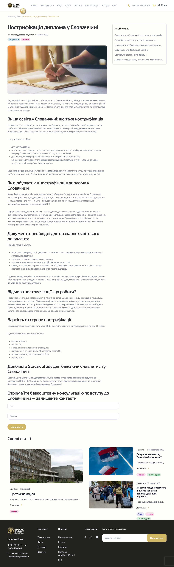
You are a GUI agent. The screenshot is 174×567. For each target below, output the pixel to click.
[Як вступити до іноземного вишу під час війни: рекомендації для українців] (128, 500)
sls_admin (30, 35)
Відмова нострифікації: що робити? (131, 49)
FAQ (60, 560)
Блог (114, 5)
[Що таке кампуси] (46, 481)
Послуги (78, 5)
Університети (47, 5)
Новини (25, 39)
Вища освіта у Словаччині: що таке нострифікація (138, 35)
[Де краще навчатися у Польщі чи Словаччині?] (128, 461)
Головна (34, 5)
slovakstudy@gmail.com (18, 556)
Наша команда (65, 537)
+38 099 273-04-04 (139, 5)
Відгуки (105, 5)
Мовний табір (91, 5)
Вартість (42, 551)
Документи (14, 39)
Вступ (59, 5)
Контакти (62, 547)
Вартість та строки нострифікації (130, 54)
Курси (68, 5)
